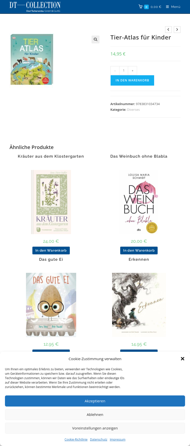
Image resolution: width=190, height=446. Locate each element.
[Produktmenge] (123, 70)
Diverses (133, 109)
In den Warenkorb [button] (51, 250)
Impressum (117, 439)
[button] (182, 358)
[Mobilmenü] (171, 7)
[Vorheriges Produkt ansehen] (168, 29)
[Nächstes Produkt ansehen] (177, 29)
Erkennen (139, 259)
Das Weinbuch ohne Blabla (138, 156)
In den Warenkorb (132, 80)
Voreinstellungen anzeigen (95, 428)
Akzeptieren (95, 400)
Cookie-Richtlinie (76, 439)
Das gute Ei (51, 259)
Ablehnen (95, 414)
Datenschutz (98, 439)
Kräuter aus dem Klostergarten (51, 156)
